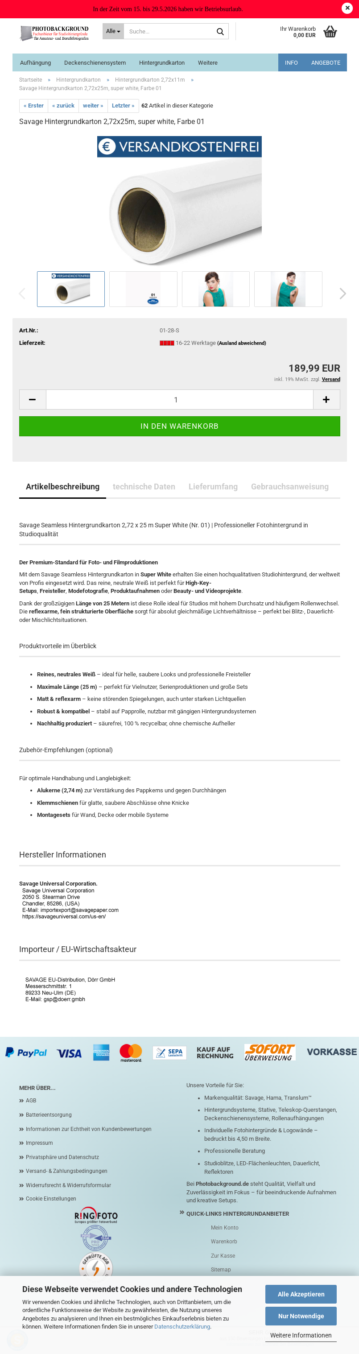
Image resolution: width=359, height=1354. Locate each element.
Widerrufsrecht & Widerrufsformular (68, 1185)
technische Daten (144, 486)
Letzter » (123, 105)
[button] (340, 293)
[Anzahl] (180, 399)
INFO (291, 62)
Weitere (208, 62)
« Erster (34, 105)
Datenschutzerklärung (182, 1326)
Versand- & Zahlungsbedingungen (66, 1171)
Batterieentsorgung (49, 1115)
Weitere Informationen (301, 1335)
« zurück (63, 105)
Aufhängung (35, 62)
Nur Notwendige (301, 1316)
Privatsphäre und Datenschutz (62, 1157)
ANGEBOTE (325, 62)
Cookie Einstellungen (51, 1199)
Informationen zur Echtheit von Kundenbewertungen (89, 1129)
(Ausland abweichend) (241, 343)
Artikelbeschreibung (62, 486)
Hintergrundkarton (162, 62)
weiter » (93, 105)
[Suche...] (113, 31)
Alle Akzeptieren (301, 1294)
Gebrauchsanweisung (290, 486)
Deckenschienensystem (95, 62)
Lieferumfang (213, 486)
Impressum (39, 1143)
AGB (31, 1100)
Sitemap (221, 1270)
